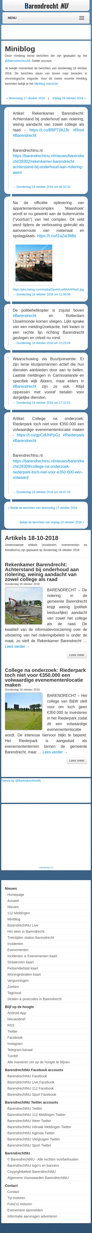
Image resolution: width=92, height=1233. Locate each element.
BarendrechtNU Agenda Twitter (31, 1133)
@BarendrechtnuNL (18, 61)
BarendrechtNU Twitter (24, 1108)
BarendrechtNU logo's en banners (33, 1165)
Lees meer (76, 655)
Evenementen (17, 950)
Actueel (13, 901)
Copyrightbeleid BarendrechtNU (31, 1172)
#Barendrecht (24, 135)
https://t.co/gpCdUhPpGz (38, 435)
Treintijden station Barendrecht (30, 938)
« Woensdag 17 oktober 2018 (25, 98)
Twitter (12, 1031)
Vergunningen (17, 981)
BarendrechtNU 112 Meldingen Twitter (36, 1115)
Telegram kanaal (20, 1050)
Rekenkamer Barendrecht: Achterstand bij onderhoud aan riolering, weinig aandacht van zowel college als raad (42, 572)
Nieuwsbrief (16, 1019)
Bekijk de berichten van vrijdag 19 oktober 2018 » (52, 522)
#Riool (78, 130)
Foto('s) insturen (19, 1204)
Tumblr (12, 1056)
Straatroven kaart (20, 962)
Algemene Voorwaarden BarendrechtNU (38, 1178)
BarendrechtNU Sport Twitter (29, 1145)
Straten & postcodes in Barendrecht (34, 999)
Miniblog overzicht (46, 83)
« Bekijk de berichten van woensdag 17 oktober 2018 (42, 508)
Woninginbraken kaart (24, 974)
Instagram (15, 1044)
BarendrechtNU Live (22, 925)
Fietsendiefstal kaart (22, 968)
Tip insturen (16, 1198)
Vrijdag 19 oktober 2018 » (69, 98)
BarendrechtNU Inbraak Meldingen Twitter (39, 1127)
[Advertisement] (50, 32)
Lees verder (17, 646)
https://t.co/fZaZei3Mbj (56, 236)
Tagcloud (14, 993)
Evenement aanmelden (25, 1210)
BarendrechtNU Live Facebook (30, 1082)
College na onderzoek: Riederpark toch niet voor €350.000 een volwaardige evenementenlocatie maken (45, 677)
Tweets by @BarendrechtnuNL (21, 780)
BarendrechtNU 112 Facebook (30, 1088)
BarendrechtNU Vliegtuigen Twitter (33, 1139)
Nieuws (13, 907)
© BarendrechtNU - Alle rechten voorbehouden (43, 1159)
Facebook (14, 1037)
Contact (13, 1192)
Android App (16, 1013)
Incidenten (15, 944)
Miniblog (13, 919)
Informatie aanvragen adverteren (32, 1216)
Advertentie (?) (46, 867)
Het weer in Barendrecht (25, 931)
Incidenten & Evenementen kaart (32, 956)
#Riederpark (73, 435)
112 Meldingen (18, 913)
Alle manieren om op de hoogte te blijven (38, 1062)
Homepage (15, 895)
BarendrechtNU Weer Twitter (29, 1121)
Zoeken (13, 987)
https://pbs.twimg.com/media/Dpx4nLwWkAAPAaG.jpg (48, 289)
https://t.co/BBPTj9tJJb (49, 130)
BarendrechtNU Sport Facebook (31, 1094)
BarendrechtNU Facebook (27, 1076)
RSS (10, 1025)
